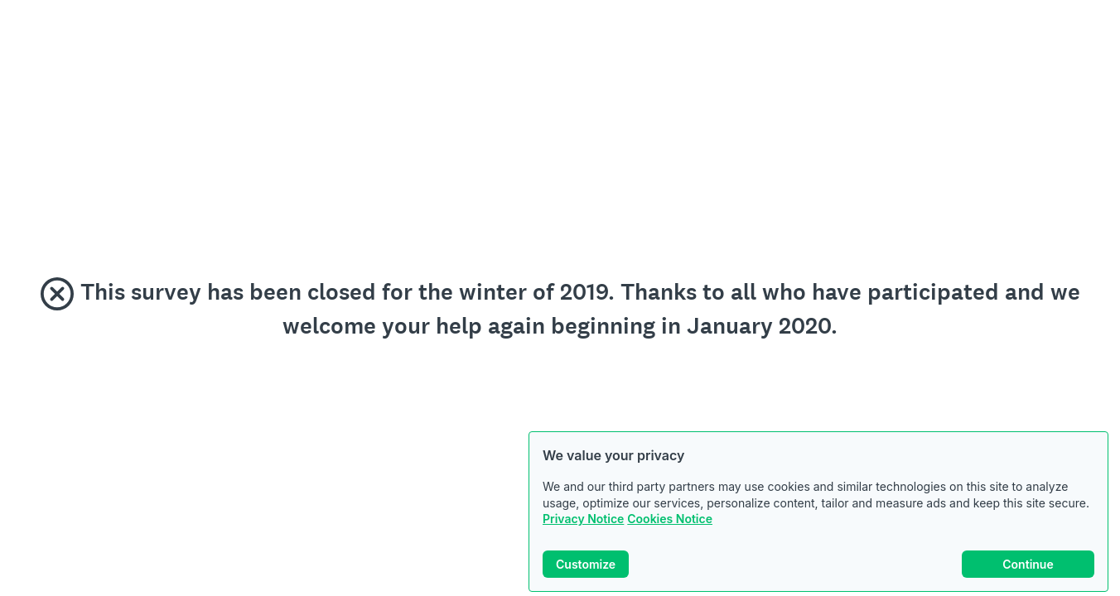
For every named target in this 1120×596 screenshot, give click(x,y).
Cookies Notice (669, 519)
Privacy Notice (583, 519)
